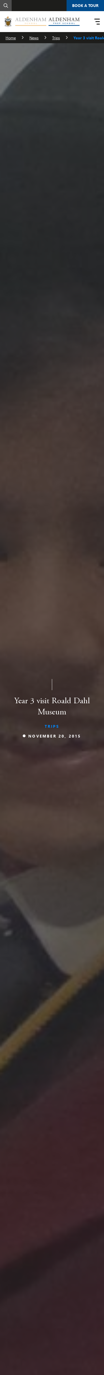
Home (11, 37)
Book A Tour (85, 5)
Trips (56, 37)
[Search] (6, 5)
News (34, 37)
